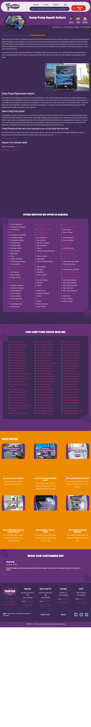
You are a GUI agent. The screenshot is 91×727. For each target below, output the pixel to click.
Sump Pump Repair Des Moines (19, 344)
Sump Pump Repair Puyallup (18, 352)
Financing (7, 604)
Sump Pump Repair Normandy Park (46, 376)
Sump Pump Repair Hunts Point (45, 350)
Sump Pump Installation (69, 251)
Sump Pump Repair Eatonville (71, 363)
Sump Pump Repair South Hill (71, 397)
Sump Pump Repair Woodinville (71, 347)
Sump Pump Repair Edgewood (71, 366)
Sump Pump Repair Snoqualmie (45, 408)
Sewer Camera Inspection (70, 227)
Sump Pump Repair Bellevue (18, 376)
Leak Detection (41, 277)
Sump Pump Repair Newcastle (45, 373)
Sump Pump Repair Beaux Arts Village (21, 373)
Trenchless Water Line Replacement (72, 272)
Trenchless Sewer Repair (69, 267)
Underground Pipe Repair (70, 275)
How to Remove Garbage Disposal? (77, 531)
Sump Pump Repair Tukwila (18, 363)
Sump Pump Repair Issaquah (45, 352)
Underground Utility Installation (71, 277)
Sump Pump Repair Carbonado (71, 358)
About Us (56, 5)
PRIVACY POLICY (45, 615)
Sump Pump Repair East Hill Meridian (21, 405)
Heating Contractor (42, 253)
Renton (34, 9)
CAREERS (63, 615)
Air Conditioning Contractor (18, 232)
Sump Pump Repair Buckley (70, 355)
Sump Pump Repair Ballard (18, 371)
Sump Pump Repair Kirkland (44, 360)
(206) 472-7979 (57, 135)
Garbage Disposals (42, 235)
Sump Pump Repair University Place (73, 411)
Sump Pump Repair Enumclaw (19, 413)
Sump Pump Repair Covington (19, 397)
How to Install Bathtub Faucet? (77, 478)
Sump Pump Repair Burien (18, 389)
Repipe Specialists (42, 298)
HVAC (38, 264)
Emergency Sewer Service (17, 283)
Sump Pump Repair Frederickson (72, 373)
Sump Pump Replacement (70, 256)
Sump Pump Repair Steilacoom (71, 403)
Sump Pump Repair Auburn (18, 342)
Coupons (12, 601)
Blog (65, 5)
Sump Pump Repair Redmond (45, 395)
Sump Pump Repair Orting (70, 387)
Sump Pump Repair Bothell (18, 381)
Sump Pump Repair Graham (70, 379)
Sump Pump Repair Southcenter (45, 411)
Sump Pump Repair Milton (70, 384)
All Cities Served (62, 9)
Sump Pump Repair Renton (18, 355)
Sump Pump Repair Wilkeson (71, 413)
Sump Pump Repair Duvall (18, 403)
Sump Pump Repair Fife (17, 350)
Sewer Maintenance (68, 235)
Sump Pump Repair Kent (43, 358)
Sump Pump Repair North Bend (45, 379)
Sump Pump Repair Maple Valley (45, 366)
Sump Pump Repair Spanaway (71, 400)
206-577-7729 (83, 599)
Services (36, 5)
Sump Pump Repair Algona (18, 366)
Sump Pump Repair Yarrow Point (72, 350)
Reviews (13, 604)
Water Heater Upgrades (69, 293)
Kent (48, 9)
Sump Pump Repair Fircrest (70, 371)
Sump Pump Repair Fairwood (44, 342)
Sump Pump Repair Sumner (70, 405)
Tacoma (53, 9)
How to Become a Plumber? (13, 478)
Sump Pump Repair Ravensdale (45, 392)
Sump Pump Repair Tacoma (18, 360)
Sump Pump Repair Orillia (44, 384)
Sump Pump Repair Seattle (18, 358)
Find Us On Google (28, 605)
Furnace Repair (15, 301)
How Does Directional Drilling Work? (45, 479)
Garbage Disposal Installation (44, 230)
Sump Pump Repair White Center (72, 344)
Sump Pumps (66, 259)
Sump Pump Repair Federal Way (45, 344)
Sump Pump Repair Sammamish (45, 397)
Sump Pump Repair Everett (18, 347)
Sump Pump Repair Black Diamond (20, 379)
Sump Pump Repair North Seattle (46, 381)
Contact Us (13, 598)
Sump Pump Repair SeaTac (44, 400)
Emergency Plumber (16, 280)
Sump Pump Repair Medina (44, 368)
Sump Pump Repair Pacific (44, 387)
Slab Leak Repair (67, 243)
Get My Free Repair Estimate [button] (9, 138)
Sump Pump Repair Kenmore (44, 355)
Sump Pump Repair (68, 253)
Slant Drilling (66, 245)
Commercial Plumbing (16, 267)
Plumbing (39, 288)
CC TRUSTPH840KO (67, 27)
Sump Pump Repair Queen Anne (45, 389)
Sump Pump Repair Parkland (71, 389)
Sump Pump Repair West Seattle (71, 342)
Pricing (46, 5)
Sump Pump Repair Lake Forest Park (47, 363)
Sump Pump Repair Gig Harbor (71, 376)
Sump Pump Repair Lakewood (71, 381)
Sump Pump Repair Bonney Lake (72, 352)
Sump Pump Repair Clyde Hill (18, 395)
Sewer (64, 224)
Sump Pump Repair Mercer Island (46, 371)
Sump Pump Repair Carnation (19, 392)
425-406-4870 (29, 601)
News (6, 601)
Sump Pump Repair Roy (69, 395)
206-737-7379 (65, 599)
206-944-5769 (47, 601)
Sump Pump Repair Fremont (44, 347)
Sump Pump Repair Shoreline (45, 405)
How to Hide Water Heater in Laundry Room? (13, 531)
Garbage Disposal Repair (43, 232)
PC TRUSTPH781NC (85, 27)
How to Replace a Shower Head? (45, 531)
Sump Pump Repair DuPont (70, 360)
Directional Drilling (15, 269)
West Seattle (41, 9)
